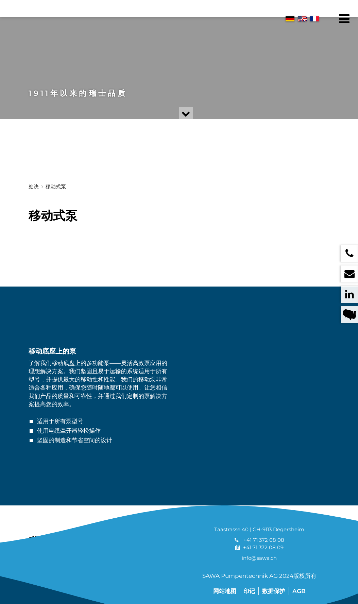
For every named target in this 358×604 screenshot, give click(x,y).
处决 (34, 186)
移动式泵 (56, 186)
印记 (249, 591)
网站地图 (224, 591)
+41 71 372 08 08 (263, 540)
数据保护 (273, 591)
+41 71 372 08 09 (263, 547)
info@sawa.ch (259, 558)
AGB (299, 591)
